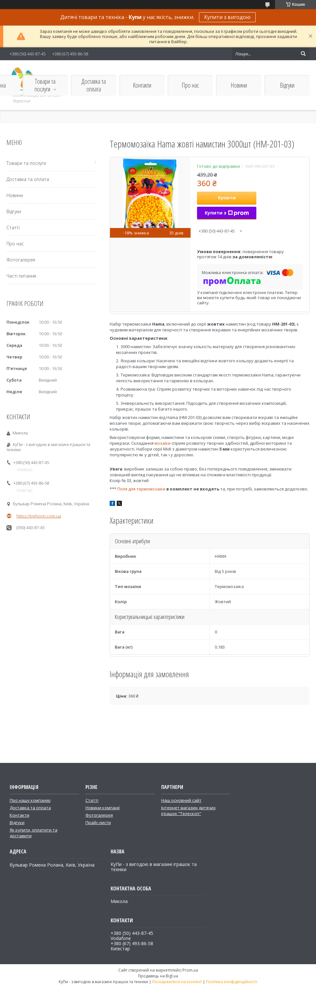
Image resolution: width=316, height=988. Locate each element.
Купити (227, 198)
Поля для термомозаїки (141, 489)
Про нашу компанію (30, 800)
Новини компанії (102, 808)
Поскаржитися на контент (177, 981)
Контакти (142, 85)
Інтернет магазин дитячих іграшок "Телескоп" (188, 810)
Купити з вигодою (227, 17)
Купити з (227, 213)
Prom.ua (190, 970)
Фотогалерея (20, 260)
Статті (13, 227)
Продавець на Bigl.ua (158, 976)
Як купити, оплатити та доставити (33, 833)
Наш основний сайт (181, 800)
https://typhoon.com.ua (38, 515)
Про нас (190, 85)
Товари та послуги (45, 85)
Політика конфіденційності (231, 981)
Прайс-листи (98, 822)
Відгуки (287, 85)
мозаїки (162, 443)
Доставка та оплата (94, 85)
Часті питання (21, 276)
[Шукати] (303, 53)
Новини (239, 85)
